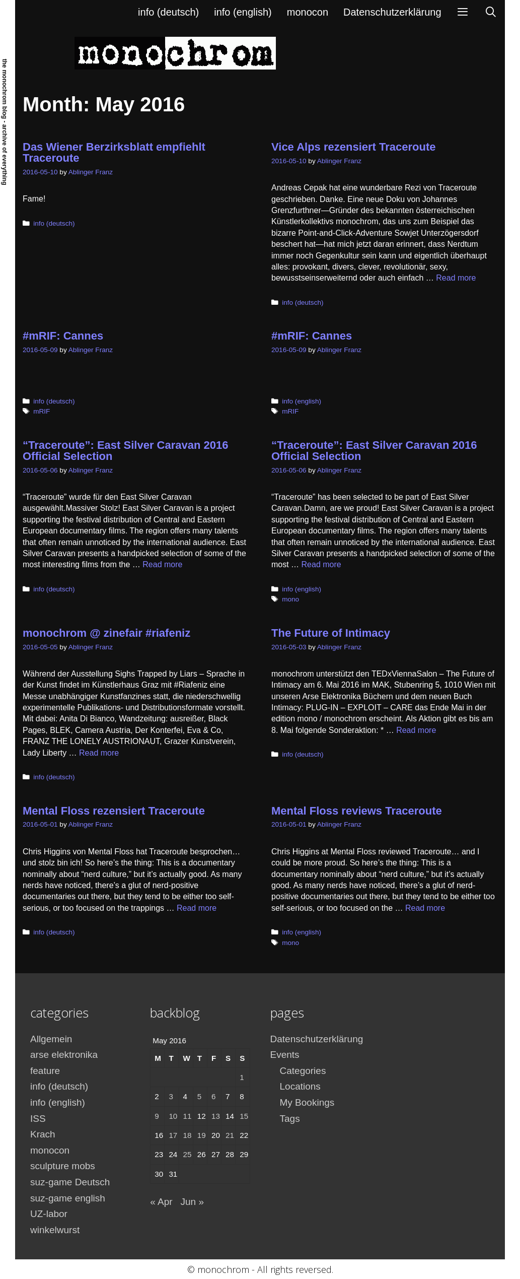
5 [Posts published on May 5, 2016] (199, 1096)
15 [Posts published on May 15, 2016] (244, 1116)
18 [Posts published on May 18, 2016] (187, 1135)
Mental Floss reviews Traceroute (356, 810)
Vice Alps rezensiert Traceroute (353, 147)
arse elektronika (64, 1054)
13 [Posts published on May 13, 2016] (215, 1116)
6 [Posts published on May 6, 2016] (213, 1096)
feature (45, 1070)
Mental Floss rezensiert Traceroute (114, 810)
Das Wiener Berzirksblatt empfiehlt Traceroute (114, 152)
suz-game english (67, 1198)
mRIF (41, 411)
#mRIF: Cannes (63, 335)
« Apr (161, 1201)
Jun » (191, 1201)
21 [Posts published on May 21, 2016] (230, 1135)
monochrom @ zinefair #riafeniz (106, 633)
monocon (307, 12)
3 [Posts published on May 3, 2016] (171, 1096)
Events (285, 1054)
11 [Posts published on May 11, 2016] (187, 1116)
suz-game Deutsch (70, 1182)
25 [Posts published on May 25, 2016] (187, 1154)
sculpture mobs (62, 1166)
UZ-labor (48, 1213)
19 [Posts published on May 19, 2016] (201, 1135)
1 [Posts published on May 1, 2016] (242, 1077)
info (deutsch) (168, 12)
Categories (303, 1070)
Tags (290, 1118)
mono (290, 599)
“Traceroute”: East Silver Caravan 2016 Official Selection (125, 450)
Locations (300, 1086)
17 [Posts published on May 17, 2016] (173, 1135)
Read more (456, 278)
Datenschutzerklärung (392, 12)
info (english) (243, 12)
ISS (38, 1118)
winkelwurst (55, 1230)
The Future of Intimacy (330, 633)
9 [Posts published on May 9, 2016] (157, 1116)
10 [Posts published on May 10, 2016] (173, 1116)
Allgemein (51, 1039)
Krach (42, 1134)
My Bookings (307, 1102)
